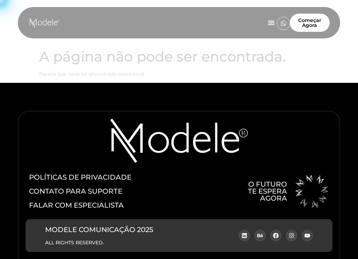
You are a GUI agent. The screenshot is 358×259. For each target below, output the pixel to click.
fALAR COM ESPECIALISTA (76, 205)
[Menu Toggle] (271, 22)
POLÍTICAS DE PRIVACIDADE (80, 177)
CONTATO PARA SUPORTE (75, 191)
